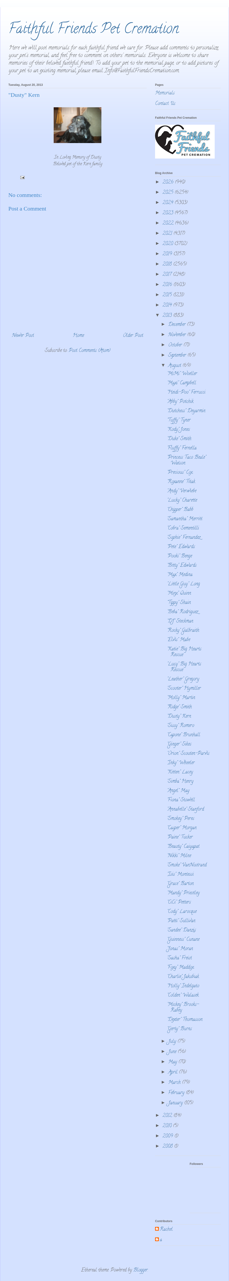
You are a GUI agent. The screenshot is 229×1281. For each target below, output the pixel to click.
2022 (168, 223)
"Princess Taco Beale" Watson (186, 460)
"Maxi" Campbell (181, 383)
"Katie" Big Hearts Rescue (184, 652)
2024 (168, 203)
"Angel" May (178, 791)
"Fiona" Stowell (181, 800)
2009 (168, 1136)
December (177, 325)
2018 (167, 264)
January (176, 1103)
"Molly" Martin (181, 698)
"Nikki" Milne (179, 856)
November (177, 335)
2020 (168, 244)
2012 (167, 1116)
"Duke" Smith (179, 439)
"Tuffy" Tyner (179, 420)
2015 (167, 295)
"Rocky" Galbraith (183, 630)
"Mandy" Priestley (183, 893)
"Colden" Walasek (183, 995)
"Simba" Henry (180, 781)
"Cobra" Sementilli (183, 528)
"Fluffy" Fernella (182, 448)
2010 (167, 1126)
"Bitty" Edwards (182, 565)
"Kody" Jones (178, 429)
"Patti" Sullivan (181, 921)
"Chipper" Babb (180, 510)
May (173, 1062)
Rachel (166, 1230)
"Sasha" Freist (179, 958)
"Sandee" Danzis (181, 930)
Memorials (165, 93)
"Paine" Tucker (180, 837)
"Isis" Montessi (180, 874)
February (177, 1093)
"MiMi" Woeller (182, 374)
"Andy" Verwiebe (181, 491)
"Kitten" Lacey (180, 772)
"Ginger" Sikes (179, 744)
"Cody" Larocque (182, 912)
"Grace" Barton (180, 884)
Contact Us (165, 104)
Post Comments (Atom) (89, 351)
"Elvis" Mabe (178, 640)
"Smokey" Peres (180, 819)
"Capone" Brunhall (183, 735)
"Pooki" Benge (179, 556)
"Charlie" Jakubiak (183, 977)
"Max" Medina (180, 575)
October (175, 345)
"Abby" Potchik (180, 402)
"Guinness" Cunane (183, 939)
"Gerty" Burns (179, 1029)
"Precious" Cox (180, 472)
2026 (168, 182)
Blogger (140, 1270)
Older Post (133, 336)
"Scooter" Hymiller (184, 688)
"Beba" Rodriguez (182, 612)
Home (78, 336)
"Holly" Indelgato (183, 986)
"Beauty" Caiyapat (183, 846)
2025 (168, 192)
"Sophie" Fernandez (183, 537)
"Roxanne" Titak (181, 482)
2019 (167, 254)
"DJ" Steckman (180, 621)
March (175, 1082)
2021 (167, 233)
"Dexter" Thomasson (185, 1020)
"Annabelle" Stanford (185, 809)
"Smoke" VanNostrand (187, 865)
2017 (167, 274)
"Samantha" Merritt (184, 519)
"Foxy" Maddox (180, 967)
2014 (167, 305)
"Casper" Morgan (182, 828)
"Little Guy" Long (183, 584)
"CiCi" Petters (179, 902)
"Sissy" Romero (180, 726)
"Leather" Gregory (183, 679)
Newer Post (23, 336)
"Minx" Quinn (179, 593)
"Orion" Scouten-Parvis (188, 753)
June (173, 1052)
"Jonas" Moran (180, 949)
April (173, 1072)
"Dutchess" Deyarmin (186, 411)
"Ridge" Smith (179, 707)
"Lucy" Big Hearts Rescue (184, 667)
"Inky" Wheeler (181, 763)
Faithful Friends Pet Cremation (93, 30)
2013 (167, 315)
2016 (167, 285)
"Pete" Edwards (181, 547)
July (172, 1041)
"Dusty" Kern (179, 716)
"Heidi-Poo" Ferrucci (186, 392)
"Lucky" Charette (182, 500)
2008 (168, 1146)
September (177, 355)
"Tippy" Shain (179, 603)
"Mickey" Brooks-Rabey (183, 1007)
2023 (168, 213)
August (175, 366)
